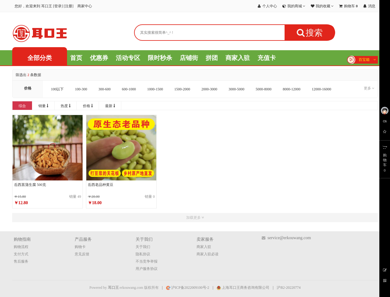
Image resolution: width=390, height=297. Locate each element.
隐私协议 (143, 254)
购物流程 (21, 247)
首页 (76, 57)
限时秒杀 (160, 57)
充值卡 (266, 57)
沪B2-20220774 (288, 287)
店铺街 (189, 57)
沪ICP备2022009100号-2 (187, 287)
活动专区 (128, 57)
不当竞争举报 (147, 261)
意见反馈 (82, 254)
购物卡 (80, 247)
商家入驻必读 (207, 254)
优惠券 (99, 57)
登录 (58, 6)
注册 (68, 6)
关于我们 (143, 247)
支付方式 (21, 254)
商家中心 (84, 6)
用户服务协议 (147, 269)
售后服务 (21, 261)
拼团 (212, 57)
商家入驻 (237, 57)
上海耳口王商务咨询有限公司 (243, 287)
